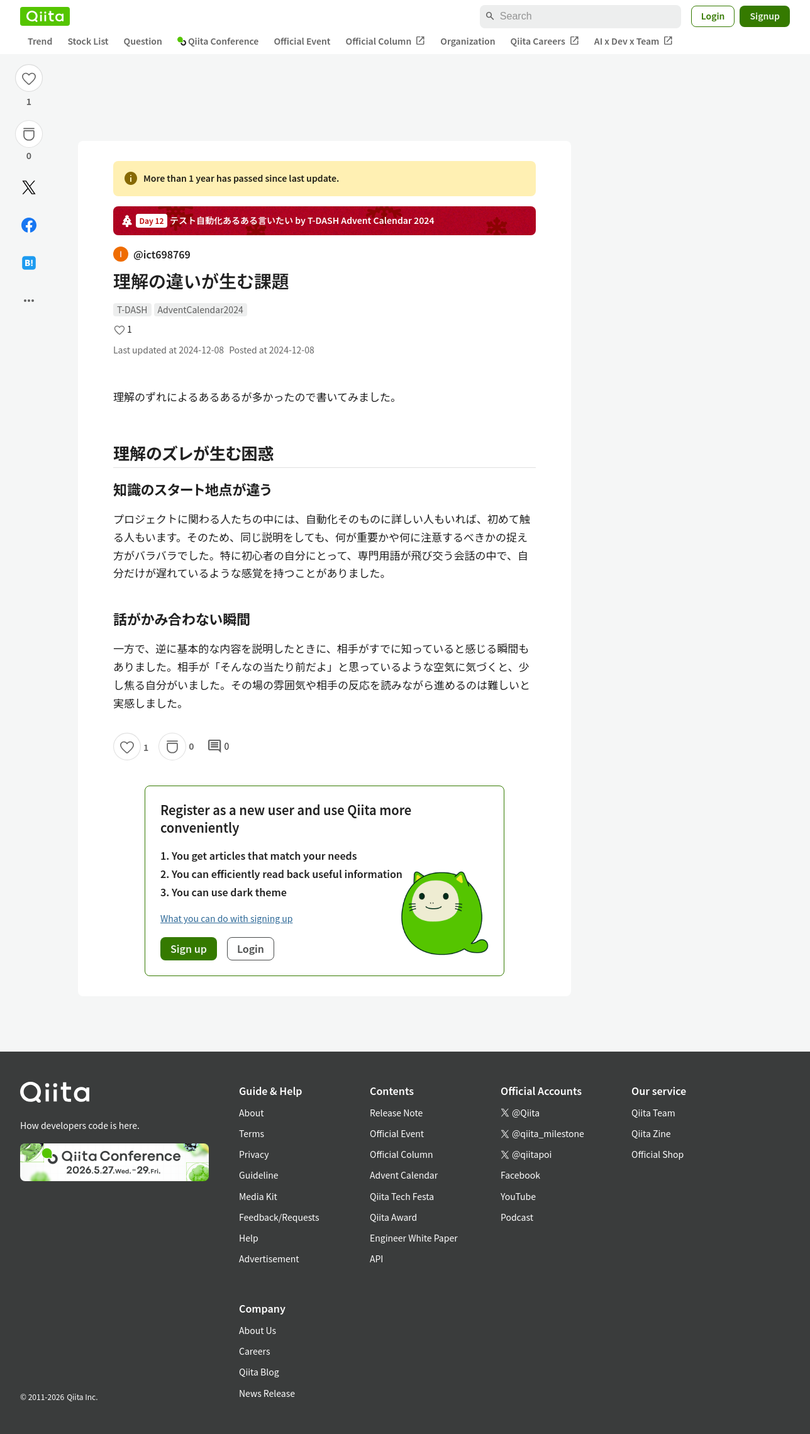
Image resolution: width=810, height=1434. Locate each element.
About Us (257, 1330)
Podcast (517, 1217)
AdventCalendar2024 (200, 309)
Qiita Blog (259, 1371)
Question (143, 41)
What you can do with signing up (226, 918)
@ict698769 (152, 254)
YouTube (518, 1196)
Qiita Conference (218, 41)
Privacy (254, 1154)
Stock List (87, 41)
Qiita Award (393, 1217)
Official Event (302, 41)
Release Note (396, 1112)
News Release (267, 1393)
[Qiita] (45, 16)
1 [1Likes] (28, 101)
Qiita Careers (545, 41)
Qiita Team (653, 1112)
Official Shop (657, 1154)
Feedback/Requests (279, 1217)
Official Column (386, 41)
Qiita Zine (651, 1133)
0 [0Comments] (218, 746)
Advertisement (269, 1258)
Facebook (520, 1175)
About (251, 1112)
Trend (40, 41)
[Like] (29, 78)
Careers (254, 1351)
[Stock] (29, 134)
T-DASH (132, 309)
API (376, 1258)
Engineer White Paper (414, 1237)
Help (248, 1237)
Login (713, 15)
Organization (467, 41)
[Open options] (29, 300)
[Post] (29, 187)
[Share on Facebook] (29, 225)
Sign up (188, 948)
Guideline (259, 1175)
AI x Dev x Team (634, 41)
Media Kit (258, 1196)
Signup (765, 15)
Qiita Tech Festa (402, 1196)
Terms (251, 1133)
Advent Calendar (404, 1175)
